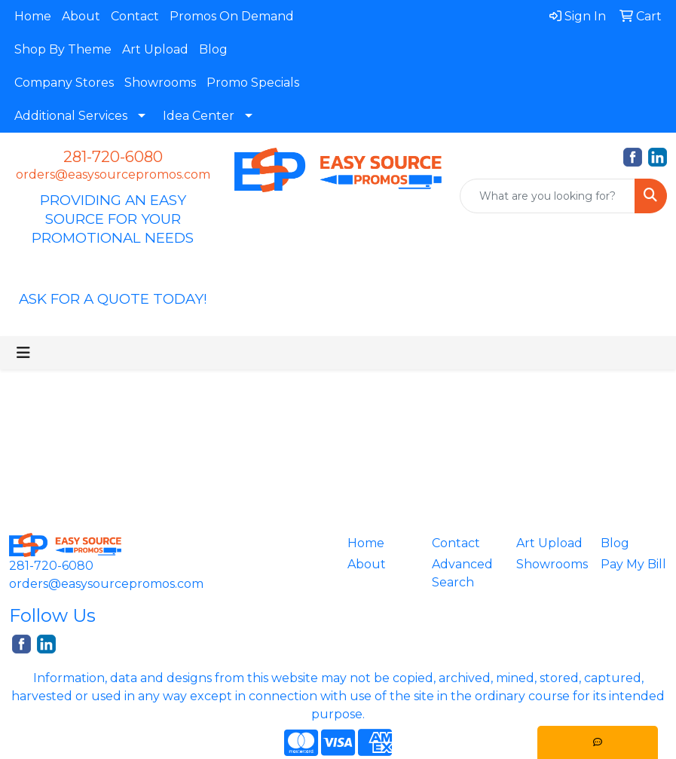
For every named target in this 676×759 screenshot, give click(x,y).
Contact (135, 16)
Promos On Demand (232, 16)
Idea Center (198, 116)
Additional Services (70, 116)
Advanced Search (462, 573)
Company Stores (64, 82)
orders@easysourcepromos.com (113, 174)
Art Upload (155, 49)
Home (32, 16)
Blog (213, 49)
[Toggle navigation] (23, 352)
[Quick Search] (547, 196)
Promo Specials (252, 82)
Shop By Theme (63, 49)
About (81, 16)
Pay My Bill (633, 564)
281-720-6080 (113, 157)
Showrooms (160, 82)
